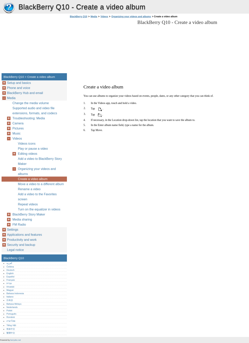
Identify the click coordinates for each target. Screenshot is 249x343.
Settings (12, 229)
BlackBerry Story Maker (28, 214)
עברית (9, 283)
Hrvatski (10, 287)
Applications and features (24, 234)
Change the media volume (30, 103)
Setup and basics (19, 82)
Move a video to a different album (41, 184)
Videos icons (26, 143)
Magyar (10, 290)
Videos (104, 16)
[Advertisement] (101, 46)
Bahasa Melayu (13, 304)
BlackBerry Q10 (9, 8)
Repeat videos (28, 204)
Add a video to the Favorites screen (37, 197)
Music (16, 133)
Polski (9, 310)
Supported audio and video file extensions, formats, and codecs (34, 110)
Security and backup (21, 244)
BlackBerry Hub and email (25, 93)
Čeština (10, 267)
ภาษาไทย (10, 321)
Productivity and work (22, 239)
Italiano (9, 297)
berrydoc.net (15, 340)
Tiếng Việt (11, 325)
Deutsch (10, 270)
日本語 (9, 300)
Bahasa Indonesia (15, 293)
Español (10, 276)
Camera (18, 123)
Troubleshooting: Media (28, 118)
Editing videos (27, 153)
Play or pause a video (33, 148)
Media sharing (22, 219)
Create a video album (32, 179)
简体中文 (10, 329)
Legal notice (15, 250)
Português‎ (11, 314)
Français (10, 280)
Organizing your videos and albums (131, 16)
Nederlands (12, 307)
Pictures (18, 128)
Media (93, 16)
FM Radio (19, 224)
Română (10, 317)
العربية (9, 263)
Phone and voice (18, 88)
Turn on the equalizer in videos (39, 209)
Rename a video (29, 189)
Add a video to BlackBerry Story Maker (40, 161)
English (10, 273)
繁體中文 (10, 333)
